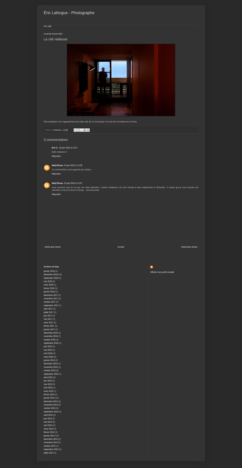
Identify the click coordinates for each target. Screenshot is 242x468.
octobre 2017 (49, 302)
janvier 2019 (49, 271)
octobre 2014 (49, 408)
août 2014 (48, 415)
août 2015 (48, 377)
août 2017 (48, 309)
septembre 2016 (51, 343)
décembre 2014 (51, 401)
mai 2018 (48, 281)
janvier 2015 (49, 398)
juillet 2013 (48, 453)
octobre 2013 (49, 446)
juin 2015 (48, 381)
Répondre (56, 156)
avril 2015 (48, 387)
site (49, 26)
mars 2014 (48, 429)
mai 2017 (48, 319)
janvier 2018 (49, 291)
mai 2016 (48, 350)
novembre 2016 (51, 336)
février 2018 (49, 288)
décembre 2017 (51, 295)
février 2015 (49, 394)
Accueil (121, 247)
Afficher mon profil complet (162, 272)
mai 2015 (48, 384)
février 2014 (49, 432)
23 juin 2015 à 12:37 (73, 183)
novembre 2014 (51, 405)
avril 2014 (48, 425)
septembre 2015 (51, 374)
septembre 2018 (51, 278)
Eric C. (55, 148)
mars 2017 (48, 322)
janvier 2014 (49, 436)
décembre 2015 (51, 363)
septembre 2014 (51, 412)
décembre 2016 (51, 333)
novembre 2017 (51, 298)
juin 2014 (48, 418)
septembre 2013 (51, 449)
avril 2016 (48, 353)
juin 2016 (48, 346)
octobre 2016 (49, 340)
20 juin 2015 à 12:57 (68, 148)
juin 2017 (48, 316)
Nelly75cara (57, 165)
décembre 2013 (51, 439)
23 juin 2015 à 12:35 (73, 165)
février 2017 (49, 326)
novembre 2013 (51, 442)
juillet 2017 (48, 312)
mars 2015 (48, 391)
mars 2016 (48, 357)
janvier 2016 (49, 360)
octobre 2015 (49, 370)
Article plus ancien (189, 247)
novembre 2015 (51, 367)
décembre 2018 (51, 274)
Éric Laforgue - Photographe (69, 12)
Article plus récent (53, 247)
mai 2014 (48, 422)
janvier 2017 (49, 329)
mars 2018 (48, 285)
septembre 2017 (51, 305)
